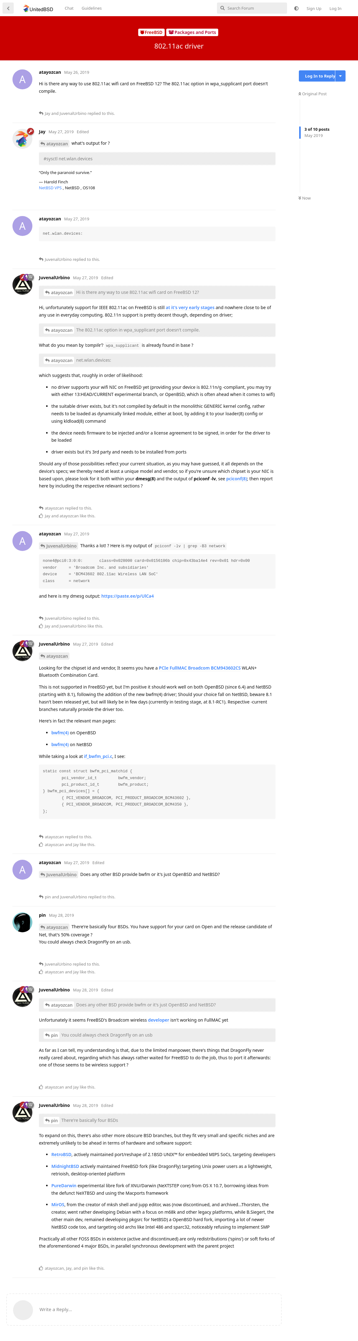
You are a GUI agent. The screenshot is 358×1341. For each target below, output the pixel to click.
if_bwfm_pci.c (98, 756)
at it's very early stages (190, 307)
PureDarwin (64, 1185)
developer (158, 1020)
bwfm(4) (60, 733)
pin (54, 1035)
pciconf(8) (236, 479)
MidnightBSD (65, 1166)
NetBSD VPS (51, 188)
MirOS (57, 1204)
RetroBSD (61, 1154)
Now (305, 198)
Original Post (313, 93)
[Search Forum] (252, 8)
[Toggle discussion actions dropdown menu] (340, 76)
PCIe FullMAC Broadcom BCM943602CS (200, 668)
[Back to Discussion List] (8, 8)
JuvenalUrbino (61, 546)
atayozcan (57, 144)
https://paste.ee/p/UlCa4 (127, 596)
